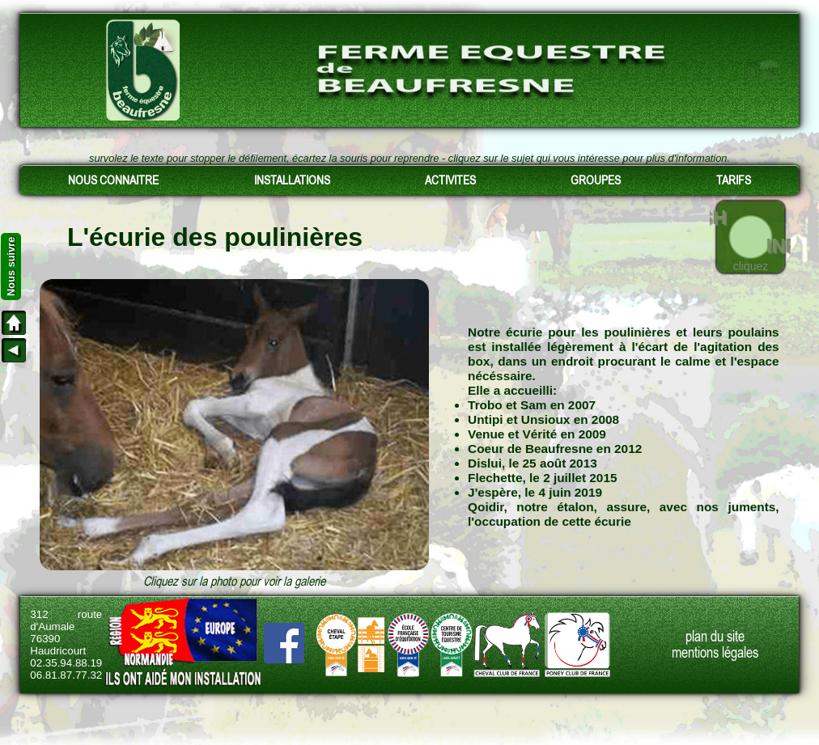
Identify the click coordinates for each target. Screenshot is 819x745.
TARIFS (733, 180)
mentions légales (715, 653)
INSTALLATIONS (292, 180)
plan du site (715, 637)
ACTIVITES (450, 180)
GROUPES (596, 180)
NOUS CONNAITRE (113, 180)
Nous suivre (11, 266)
